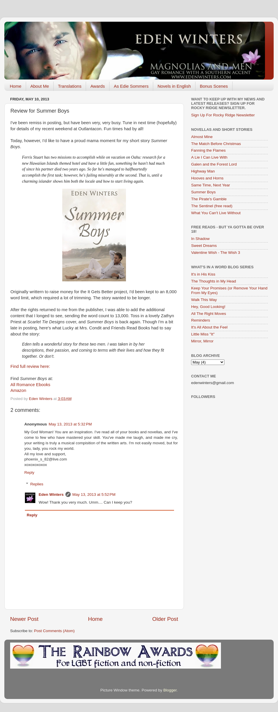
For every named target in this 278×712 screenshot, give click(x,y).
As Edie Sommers (131, 86)
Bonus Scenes (214, 86)
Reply (29, 472)
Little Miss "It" (203, 334)
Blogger (170, 690)
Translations (69, 86)
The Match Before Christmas (216, 144)
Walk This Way (204, 300)
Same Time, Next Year (210, 185)
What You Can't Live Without (216, 213)
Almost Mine (202, 137)
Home (15, 86)
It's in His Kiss (203, 274)
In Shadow (200, 238)
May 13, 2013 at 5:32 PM (70, 424)
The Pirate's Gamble (209, 199)
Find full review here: (30, 366)
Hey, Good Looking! (208, 306)
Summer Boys (203, 192)
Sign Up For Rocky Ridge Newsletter (223, 115)
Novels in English (174, 86)
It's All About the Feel (209, 327)
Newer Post (24, 619)
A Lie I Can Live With (209, 157)
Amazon (18, 390)
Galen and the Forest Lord (214, 164)
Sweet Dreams (204, 245)
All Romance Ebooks (30, 384)
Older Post (165, 619)
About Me (39, 86)
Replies (36, 484)
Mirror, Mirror (202, 341)
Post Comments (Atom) (54, 631)
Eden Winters (51, 494)
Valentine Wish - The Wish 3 (215, 252)
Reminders (200, 320)
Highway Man (203, 171)
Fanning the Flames (208, 150)
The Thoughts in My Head (213, 281)
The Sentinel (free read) (212, 206)
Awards (97, 86)
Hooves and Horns (207, 178)
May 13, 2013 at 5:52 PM (94, 494)
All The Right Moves (208, 313)
